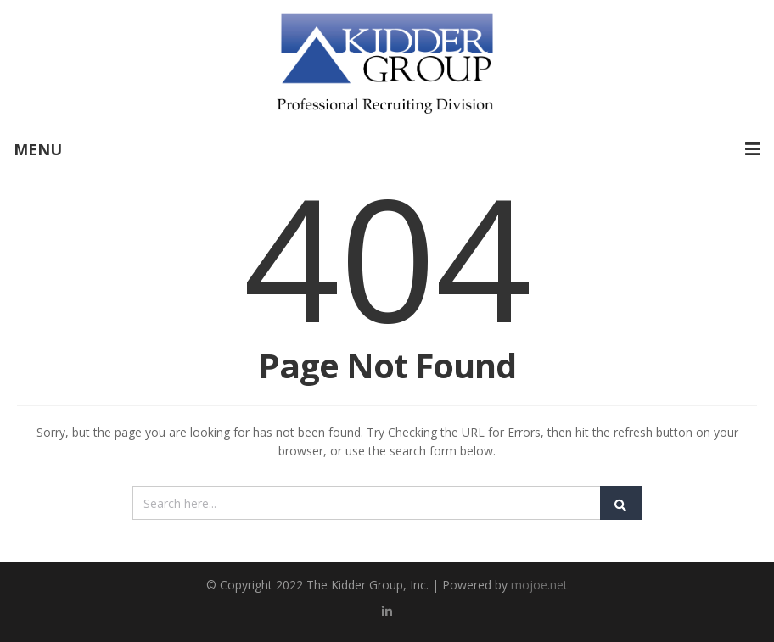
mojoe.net (539, 585)
